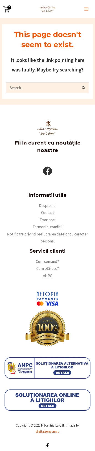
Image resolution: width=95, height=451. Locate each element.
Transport (48, 219)
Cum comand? (47, 261)
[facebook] (47, 171)
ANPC (47, 275)
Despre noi (47, 205)
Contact (47, 212)
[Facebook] (47, 445)
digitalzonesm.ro (47, 431)
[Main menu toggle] (86, 9)
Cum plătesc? (47, 268)
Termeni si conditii (47, 226)
